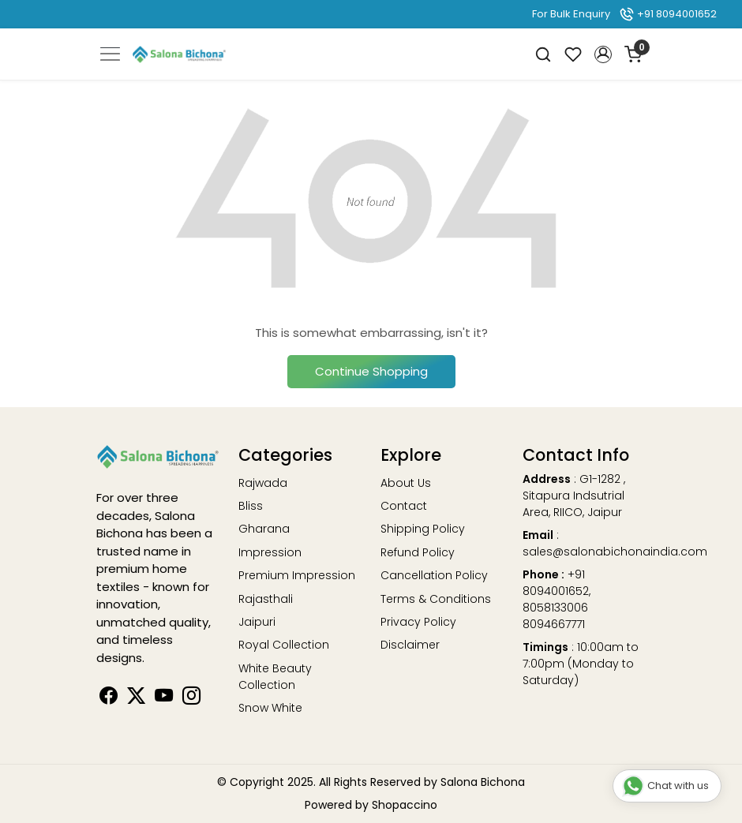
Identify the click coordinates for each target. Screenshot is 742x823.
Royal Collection (283, 645)
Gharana (264, 529)
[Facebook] (108, 698)
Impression (270, 552)
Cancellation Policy (434, 575)
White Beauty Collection (275, 676)
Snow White (270, 708)
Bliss (250, 506)
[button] (603, 54)
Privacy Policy (418, 622)
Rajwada (262, 483)
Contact (403, 506)
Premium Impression (296, 575)
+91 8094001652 (668, 13)
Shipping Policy (422, 529)
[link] (543, 54)
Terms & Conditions (435, 599)
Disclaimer (410, 645)
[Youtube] (164, 698)
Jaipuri (256, 622)
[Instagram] (191, 698)
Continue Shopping (371, 371)
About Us (405, 483)
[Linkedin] (136, 698)
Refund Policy (417, 552)
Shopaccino (404, 805)
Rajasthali (265, 599)
